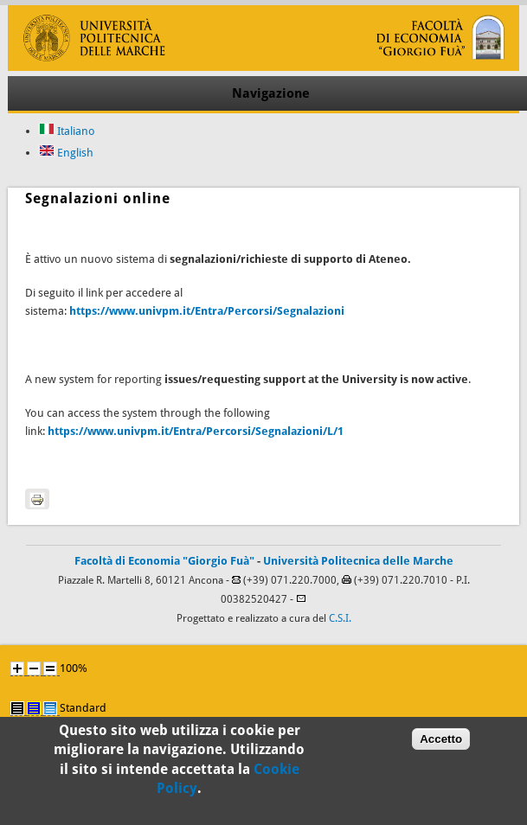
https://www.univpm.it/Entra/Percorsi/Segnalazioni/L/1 (196, 431)
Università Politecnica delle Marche (358, 560)
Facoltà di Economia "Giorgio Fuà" (164, 560)
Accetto (441, 745)
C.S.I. (340, 618)
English (66, 152)
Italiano (67, 131)
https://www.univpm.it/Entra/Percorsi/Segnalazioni (206, 310)
